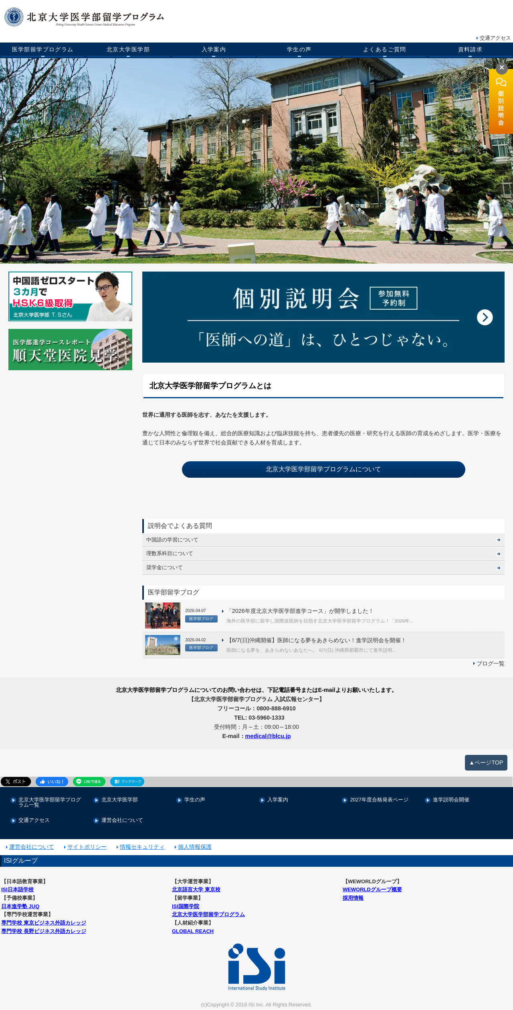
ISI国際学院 (185, 906)
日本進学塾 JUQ (20, 906)
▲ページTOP (486, 762)
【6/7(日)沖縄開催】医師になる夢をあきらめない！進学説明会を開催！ (316, 640)
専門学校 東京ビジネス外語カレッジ (43, 923)
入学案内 (214, 49)
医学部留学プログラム (43, 49)
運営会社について (122, 820)
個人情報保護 (195, 847)
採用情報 (353, 898)
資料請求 (470, 49)
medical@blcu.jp (268, 736)
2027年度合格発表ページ (379, 800)
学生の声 (299, 49)
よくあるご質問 (384, 49)
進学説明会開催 (451, 800)
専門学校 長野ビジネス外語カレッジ (43, 931)
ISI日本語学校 (17, 889)
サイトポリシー (87, 847)
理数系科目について (169, 553)
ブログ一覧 (491, 663)
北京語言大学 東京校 (196, 889)
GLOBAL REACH (193, 931)
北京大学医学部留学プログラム (208, 914)
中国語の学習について (172, 540)
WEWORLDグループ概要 (372, 889)
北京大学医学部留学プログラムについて (323, 469)
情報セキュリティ (142, 847)
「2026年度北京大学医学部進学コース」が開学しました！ (300, 611)
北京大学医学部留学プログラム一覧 (49, 802)
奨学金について (164, 567)
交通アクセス (495, 38)
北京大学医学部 (128, 49)
